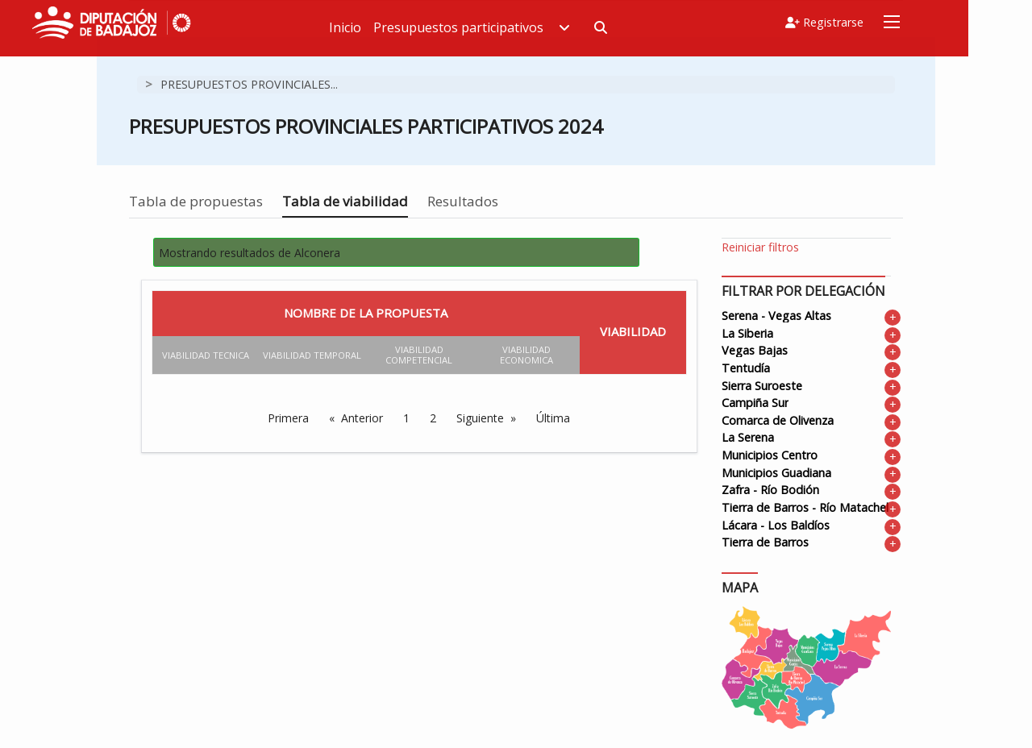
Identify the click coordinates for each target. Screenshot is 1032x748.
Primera (288, 418)
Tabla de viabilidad (345, 201)
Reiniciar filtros (760, 247)
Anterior (362, 418)
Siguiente (480, 418)
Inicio (399, 27)
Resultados (462, 201)
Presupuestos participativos (525, 27)
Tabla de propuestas (196, 201)
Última (553, 418)
